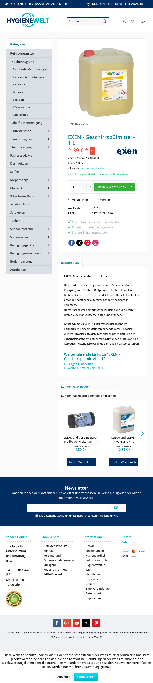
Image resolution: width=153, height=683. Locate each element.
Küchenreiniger (22, 107)
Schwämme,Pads (22, 196)
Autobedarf (18, 270)
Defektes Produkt (55, 546)
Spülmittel (19, 84)
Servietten (17, 212)
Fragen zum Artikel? (80, 364)
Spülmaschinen (20, 237)
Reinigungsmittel (22, 53)
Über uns (92, 579)
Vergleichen (78, 200)
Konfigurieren (86, 677)
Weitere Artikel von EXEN (83, 368)
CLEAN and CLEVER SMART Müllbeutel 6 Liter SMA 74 (81, 439)
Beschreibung (70, 263)
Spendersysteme (22, 229)
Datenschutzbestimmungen (60, 515)
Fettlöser (18, 92)
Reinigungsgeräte (22, 245)
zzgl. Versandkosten (92, 168)
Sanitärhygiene (22, 139)
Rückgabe (50, 565)
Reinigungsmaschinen (25, 253)
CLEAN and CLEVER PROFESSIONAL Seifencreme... (123, 440)
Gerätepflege (20, 114)
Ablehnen (63, 677)
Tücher (15, 221)
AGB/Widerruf (52, 574)
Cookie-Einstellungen (95, 548)
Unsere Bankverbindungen (98, 586)
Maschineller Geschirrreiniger (30, 69)
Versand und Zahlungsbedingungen (58, 558)
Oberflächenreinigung (27, 123)
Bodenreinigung (21, 261)
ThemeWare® (94, 637)
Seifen (14, 172)
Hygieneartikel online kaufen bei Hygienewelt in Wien (97, 562)
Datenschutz (94, 593)
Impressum (93, 598)
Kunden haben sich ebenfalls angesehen (88, 396)
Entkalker (18, 99)
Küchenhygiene (23, 62)
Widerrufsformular (56, 569)
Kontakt (48, 551)
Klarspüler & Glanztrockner (28, 77)
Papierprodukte (21, 155)
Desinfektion (19, 163)
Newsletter (93, 574)
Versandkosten (67, 632)
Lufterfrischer (21, 131)
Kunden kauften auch (75, 386)
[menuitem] (143, 21)
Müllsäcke (17, 188)
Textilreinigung (22, 147)
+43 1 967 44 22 (17, 572)
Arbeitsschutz (19, 204)
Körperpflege (19, 180)
